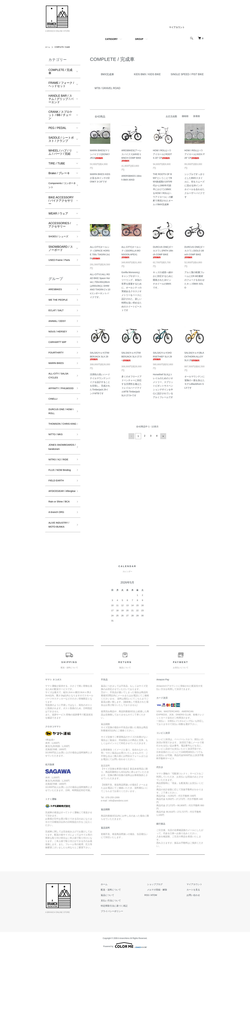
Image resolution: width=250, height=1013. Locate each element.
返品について (120, 955)
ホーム (48, 47)
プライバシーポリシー (125, 971)
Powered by (125, 1005)
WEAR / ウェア (58, 215)
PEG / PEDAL (57, 128)
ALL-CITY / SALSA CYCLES (60, 392)
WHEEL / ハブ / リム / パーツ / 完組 (60, 152)
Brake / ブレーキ (59, 173)
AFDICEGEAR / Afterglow (58, 540)
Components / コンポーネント (60, 186)
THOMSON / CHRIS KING (56, 452)
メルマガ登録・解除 (165, 950)
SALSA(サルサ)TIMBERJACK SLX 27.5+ (131, 356)
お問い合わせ (195, 955)
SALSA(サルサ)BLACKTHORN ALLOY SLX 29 (194, 356)
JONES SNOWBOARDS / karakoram (59, 482)
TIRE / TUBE (56, 163)
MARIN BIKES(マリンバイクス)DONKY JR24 (100, 154)
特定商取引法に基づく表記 (127, 966)
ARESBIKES (56, 298)
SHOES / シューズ (60, 238)
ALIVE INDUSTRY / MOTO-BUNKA (61, 584)
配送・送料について (124, 950)
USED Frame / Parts (57, 265)
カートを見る (195, 950)
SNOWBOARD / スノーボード (60, 251)
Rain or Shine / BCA (57, 556)
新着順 (196, 116)
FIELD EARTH (57, 526)
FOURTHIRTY (57, 366)
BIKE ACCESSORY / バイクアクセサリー (61, 202)
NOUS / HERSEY (59, 343)
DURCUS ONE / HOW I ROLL (58, 436)
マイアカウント (177, 27)
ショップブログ (162, 944)
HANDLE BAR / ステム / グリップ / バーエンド (60, 99)
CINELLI (53, 422)
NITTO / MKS (57, 466)
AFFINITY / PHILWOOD (56, 408)
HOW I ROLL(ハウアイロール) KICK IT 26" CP (194, 154)
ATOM (164, 955)
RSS (157, 955)
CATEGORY (111, 39)
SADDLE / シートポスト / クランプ (61, 139)
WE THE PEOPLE (60, 309)
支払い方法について (124, 960)
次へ (162, 435)
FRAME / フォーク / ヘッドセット (61, 84)
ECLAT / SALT (57, 321)
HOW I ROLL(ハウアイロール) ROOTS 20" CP (162, 154)
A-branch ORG (57, 570)
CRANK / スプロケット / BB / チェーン (60, 115)
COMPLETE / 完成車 (64, 47)
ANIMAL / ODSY (59, 332)
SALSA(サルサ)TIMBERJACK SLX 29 (99, 355)
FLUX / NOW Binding (56, 512)
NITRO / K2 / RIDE (60, 498)
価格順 (185, 116)
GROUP (139, 39)
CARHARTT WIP (59, 355)
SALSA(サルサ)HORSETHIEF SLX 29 (162, 355)
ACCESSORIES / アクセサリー (59, 226)
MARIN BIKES (57, 378)
